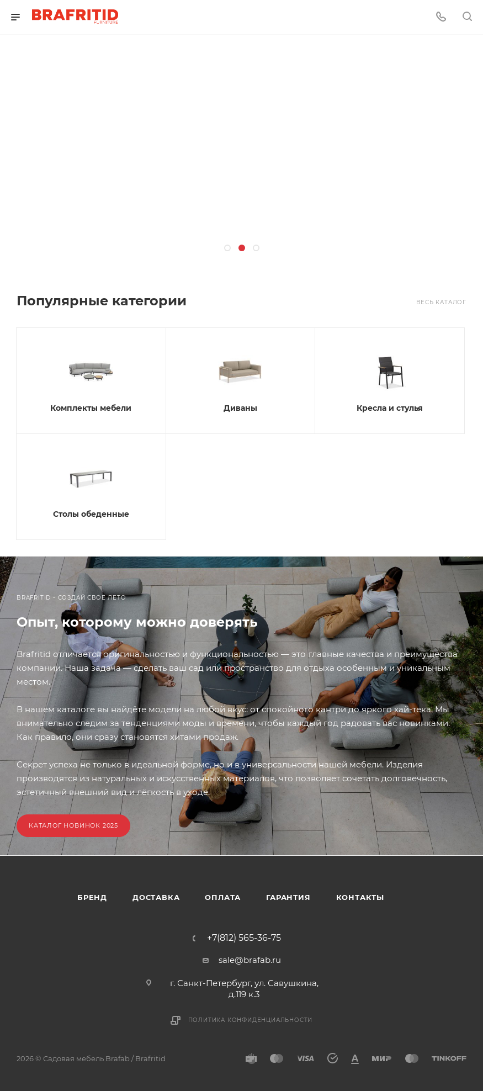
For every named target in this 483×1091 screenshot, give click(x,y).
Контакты (360, 897)
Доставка (155, 897)
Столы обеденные (91, 514)
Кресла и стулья (390, 408)
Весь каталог (441, 302)
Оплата (223, 897)
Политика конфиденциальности (250, 1020)
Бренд (92, 897)
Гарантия (288, 897)
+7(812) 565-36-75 (244, 938)
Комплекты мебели (90, 408)
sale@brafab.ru (250, 960)
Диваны (240, 408)
